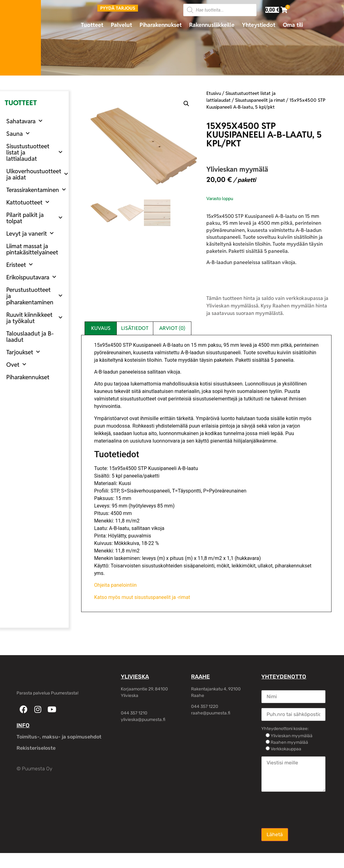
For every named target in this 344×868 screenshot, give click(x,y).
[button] (186, 103)
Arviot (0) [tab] (172, 328)
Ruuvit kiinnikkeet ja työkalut (34, 318)
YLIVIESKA (135, 676)
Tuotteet (92, 24)
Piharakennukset (161, 24)
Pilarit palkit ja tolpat (34, 218)
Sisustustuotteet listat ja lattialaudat (34, 152)
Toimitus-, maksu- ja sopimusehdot (59, 737)
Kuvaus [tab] (101, 328)
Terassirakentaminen (36, 189)
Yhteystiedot (258, 24)
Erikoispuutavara (31, 277)
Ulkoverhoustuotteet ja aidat (37, 174)
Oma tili (293, 24)
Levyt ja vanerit (30, 233)
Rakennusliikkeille (211, 24)
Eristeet (19, 264)
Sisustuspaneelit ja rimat (260, 100)
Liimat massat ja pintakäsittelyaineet (32, 249)
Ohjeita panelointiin (115, 585)
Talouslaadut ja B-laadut (30, 336)
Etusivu (213, 93)
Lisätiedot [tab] (135, 328)
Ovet (16, 364)
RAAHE (200, 676)
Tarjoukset (23, 352)
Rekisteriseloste (36, 748)
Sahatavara (24, 121)
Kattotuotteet (27, 202)
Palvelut (121, 24)
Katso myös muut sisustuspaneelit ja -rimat (142, 597)
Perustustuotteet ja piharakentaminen (34, 296)
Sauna (18, 133)
